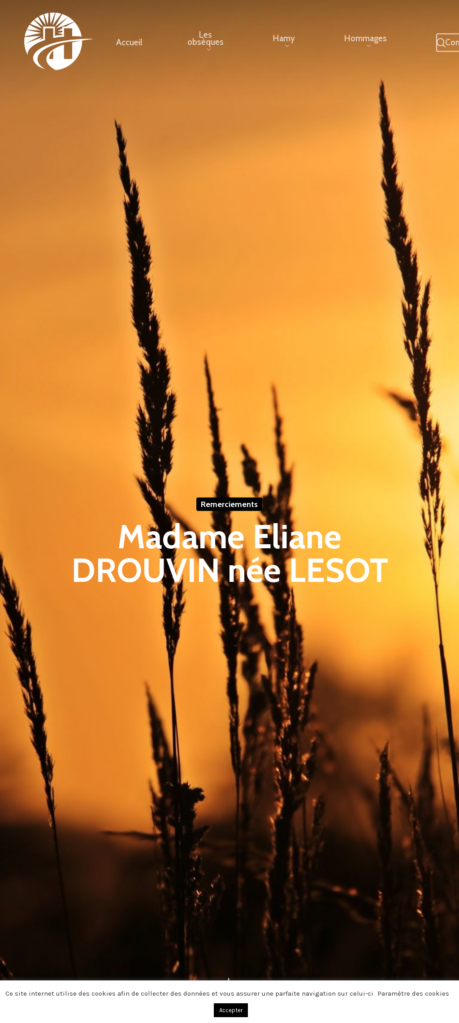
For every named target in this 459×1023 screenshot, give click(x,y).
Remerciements (229, 504)
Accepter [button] (230, 1010)
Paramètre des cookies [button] (413, 993)
